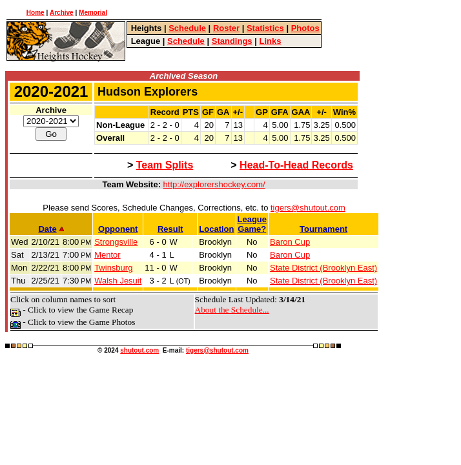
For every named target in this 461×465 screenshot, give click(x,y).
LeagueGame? (252, 224)
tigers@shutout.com (308, 207)
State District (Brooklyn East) (323, 268)
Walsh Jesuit (117, 280)
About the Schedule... (232, 310)
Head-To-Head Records (296, 165)
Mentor (107, 255)
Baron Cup (290, 242)
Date (50, 229)
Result (170, 229)
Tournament (323, 229)
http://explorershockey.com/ (214, 184)
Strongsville (116, 242)
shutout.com (139, 350)
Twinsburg (113, 268)
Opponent (118, 229)
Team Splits (165, 165)
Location (216, 229)
